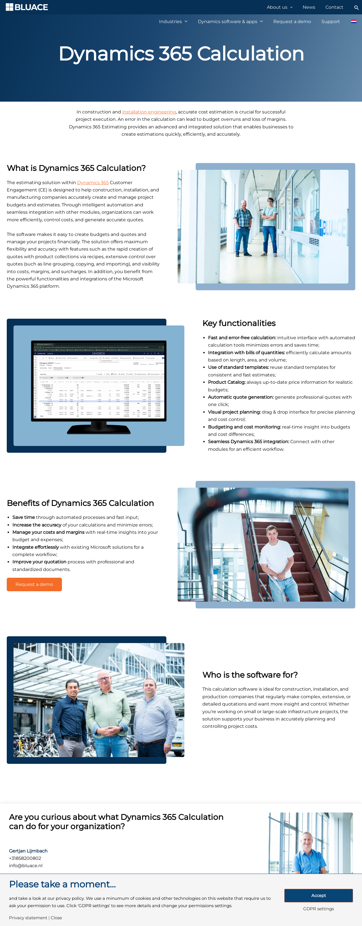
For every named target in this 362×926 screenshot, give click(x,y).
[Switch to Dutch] (350, 21)
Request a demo (34, 584)
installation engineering (149, 112)
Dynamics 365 (93, 182)
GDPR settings (318, 909)
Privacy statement (28, 918)
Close (56, 918)
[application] (295, 7)
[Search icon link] (356, 7)
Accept (318, 895)
